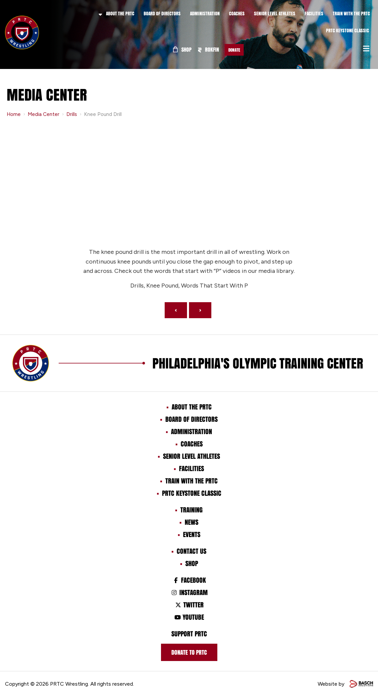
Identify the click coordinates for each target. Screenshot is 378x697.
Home (14, 114)
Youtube (189, 617)
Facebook (189, 580)
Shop (182, 49)
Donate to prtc (189, 652)
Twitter (188, 605)
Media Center (43, 114)
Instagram (188, 592)
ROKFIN (208, 49)
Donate (234, 50)
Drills (71, 114)
